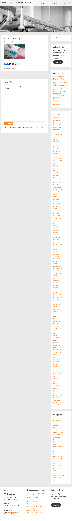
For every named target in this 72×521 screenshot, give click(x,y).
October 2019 (57, 271)
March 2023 (56, 175)
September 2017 (57, 328)
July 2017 (55, 333)
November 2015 (57, 369)
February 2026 (57, 122)
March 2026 (56, 120)
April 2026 (56, 117)
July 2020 (55, 249)
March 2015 (56, 388)
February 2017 (57, 342)
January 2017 (56, 345)
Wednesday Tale (57, 477)
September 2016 (57, 352)
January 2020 (57, 263)
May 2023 (55, 170)
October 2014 (57, 400)
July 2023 (55, 165)
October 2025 (57, 132)
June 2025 (56, 141)
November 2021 (57, 213)
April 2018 (56, 314)
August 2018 (56, 304)
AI (53, 418)
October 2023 (57, 158)
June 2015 (55, 381)
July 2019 (55, 278)
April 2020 (56, 256)
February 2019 (57, 290)
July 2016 (55, 354)
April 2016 (56, 359)
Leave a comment (9, 68)
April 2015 (56, 385)
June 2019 (56, 280)
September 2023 (57, 160)
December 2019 (57, 266)
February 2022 (57, 206)
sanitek (55, 463)
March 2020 (56, 259)
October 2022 (57, 187)
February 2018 (57, 318)
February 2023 (57, 177)
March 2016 (56, 362)
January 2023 (56, 180)
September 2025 (57, 134)
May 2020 (56, 254)
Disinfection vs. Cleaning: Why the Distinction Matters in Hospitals (60, 84)
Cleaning (55, 430)
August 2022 (56, 192)
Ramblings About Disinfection (17, 2)
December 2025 (57, 127)
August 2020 (56, 247)
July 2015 (55, 378)
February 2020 (57, 261)
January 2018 (56, 321)
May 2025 (56, 144)
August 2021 (56, 220)
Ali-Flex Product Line (52, 3)
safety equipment (58, 458)
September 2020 (57, 244)
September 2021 (57, 218)
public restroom (57, 456)
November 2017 (57, 323)
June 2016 (56, 357)
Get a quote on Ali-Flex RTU (34, 512)
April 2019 (56, 285)
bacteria (55, 425)
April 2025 (56, 146)
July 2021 (55, 223)
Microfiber (56, 454)
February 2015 (57, 390)
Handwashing (57, 442)
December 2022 (57, 182)
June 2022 (56, 196)
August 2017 (56, 330)
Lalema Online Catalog (33, 510)
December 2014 (57, 395)
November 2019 (57, 268)
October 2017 (56, 326)
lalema (55, 449)
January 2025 (56, 153)
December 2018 (57, 295)
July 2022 (55, 194)
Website (6, 117)
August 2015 (56, 376)
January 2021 (56, 237)
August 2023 (56, 163)
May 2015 (55, 383)
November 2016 (57, 350)
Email (6, 111)
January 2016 (56, 366)
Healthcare (56, 444)
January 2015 (56, 393)
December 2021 (57, 211)
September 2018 (57, 302)
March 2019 (56, 287)
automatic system (58, 422)
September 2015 (57, 374)
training (55, 468)
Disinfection (56, 437)
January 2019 (56, 292)
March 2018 (56, 316)
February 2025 (57, 151)
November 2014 (57, 397)
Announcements (58, 420)
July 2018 (55, 306)
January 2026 (57, 125)
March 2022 (56, 204)
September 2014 (57, 402)
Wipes (55, 480)
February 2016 (57, 364)
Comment (7, 88)
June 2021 (56, 225)
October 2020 (57, 242)
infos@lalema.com (13, 512)
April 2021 (56, 230)
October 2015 (56, 371)
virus (54, 473)
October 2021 (57, 216)
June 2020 (56, 251)
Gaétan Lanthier (17, 41)
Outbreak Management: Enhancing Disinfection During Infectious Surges (60, 78)
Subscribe (58, 62)
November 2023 (57, 156)
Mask (54, 451)
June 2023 (56, 168)
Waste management (58, 475)
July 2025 (55, 139)
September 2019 (57, 273)
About (63, 3)
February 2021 (57, 235)
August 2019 (56, 275)
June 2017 (55, 335)
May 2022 (56, 199)
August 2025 (56, 137)
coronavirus (56, 434)
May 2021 (55, 228)
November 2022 (57, 184)
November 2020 (57, 239)
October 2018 (57, 299)
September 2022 (57, 189)
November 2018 (57, 297)
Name (6, 106)
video (54, 470)
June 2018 (56, 309)
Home (42, 3)
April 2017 (56, 338)
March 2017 (56, 340)
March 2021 (56, 232)
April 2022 (56, 201)
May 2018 (55, 311)
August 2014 (56, 405)
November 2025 (57, 129)
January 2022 (57, 208)
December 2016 (57, 347)
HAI (54, 439)
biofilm (55, 427)
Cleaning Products (58, 432)
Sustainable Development (60, 466)
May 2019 (55, 283)
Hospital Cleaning (58, 446)
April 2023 (56, 172)
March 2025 (56, 149)
